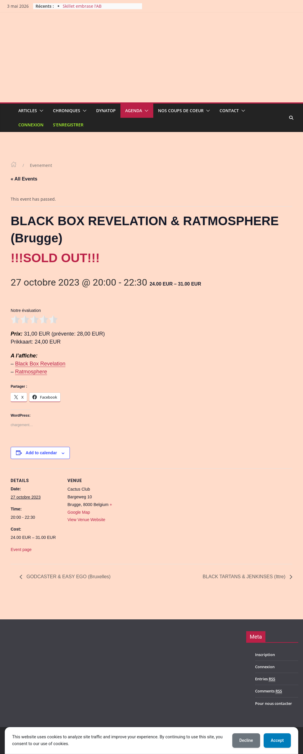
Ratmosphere (31, 372)
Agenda (133, 110)
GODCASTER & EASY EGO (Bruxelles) (68, 576)
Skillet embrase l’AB (82, 6)
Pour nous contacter (273, 703)
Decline (246, 740)
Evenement (41, 165)
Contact (229, 110)
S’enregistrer (68, 125)
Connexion (30, 125)
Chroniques (66, 110)
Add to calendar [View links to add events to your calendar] (41, 452)
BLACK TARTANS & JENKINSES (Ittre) (245, 576)
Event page (21, 549)
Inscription (265, 654)
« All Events (24, 178)
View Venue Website (86, 519)
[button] (40, 111)
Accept (277, 740)
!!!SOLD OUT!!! (55, 258)
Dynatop (106, 110)
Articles (27, 110)
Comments (268, 691)
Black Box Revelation (40, 364)
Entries (265, 679)
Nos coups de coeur (181, 110)
